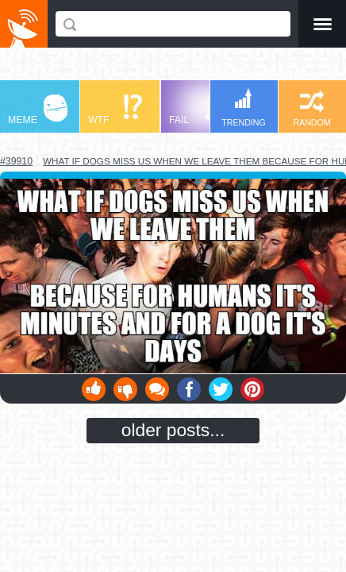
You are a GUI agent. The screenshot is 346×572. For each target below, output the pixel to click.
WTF (115, 110)
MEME (37, 110)
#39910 (16, 161)
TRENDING (243, 107)
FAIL (199, 110)
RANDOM (311, 108)
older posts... (173, 429)
